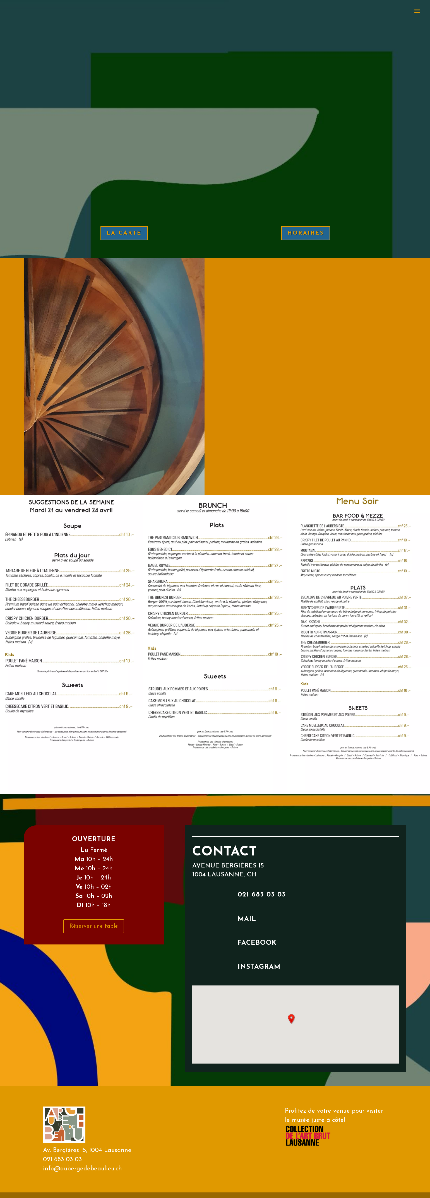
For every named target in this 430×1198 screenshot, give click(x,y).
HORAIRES (305, 233)
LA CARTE (124, 233)
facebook (257, 943)
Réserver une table (93, 926)
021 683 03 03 (262, 894)
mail (247, 919)
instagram (259, 967)
